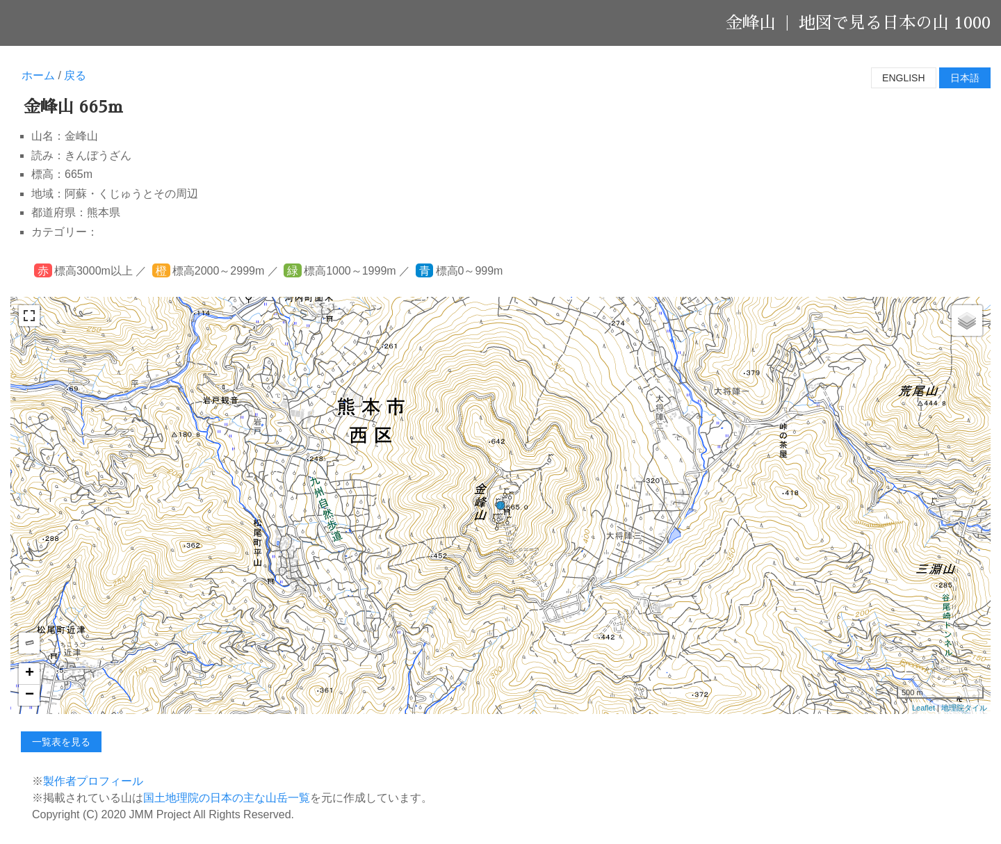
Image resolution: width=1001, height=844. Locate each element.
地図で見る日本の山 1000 (895, 23)
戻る (75, 75)
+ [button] (29, 673)
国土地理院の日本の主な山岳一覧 (226, 798)
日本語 (964, 77)
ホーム (38, 75)
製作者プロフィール (93, 781)
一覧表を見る (61, 741)
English (903, 77)
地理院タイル (964, 708)
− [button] (29, 695)
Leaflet (923, 708)
